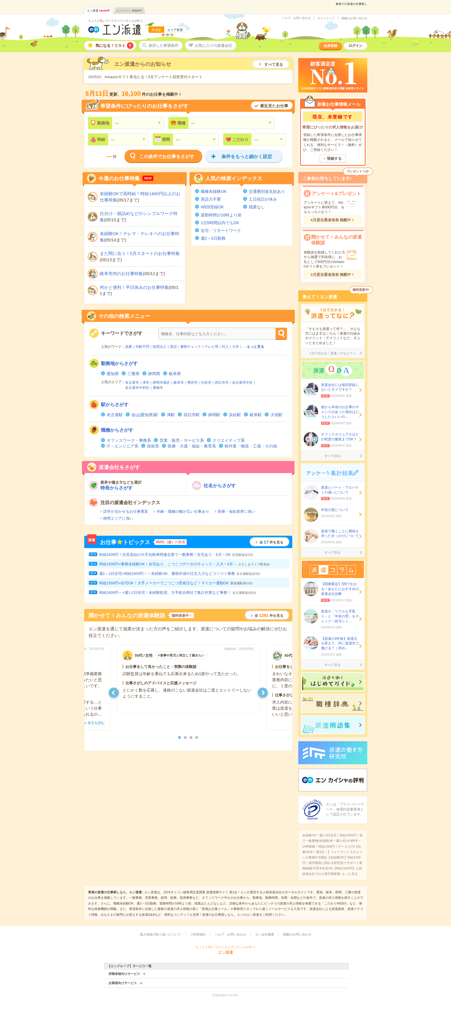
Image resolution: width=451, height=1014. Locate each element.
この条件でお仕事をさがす (166, 156)
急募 (128, 347)
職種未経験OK (214, 191)
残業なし (257, 207)
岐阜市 (178, 383)
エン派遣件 (98, 10)
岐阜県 (175, 374)
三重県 (133, 374)
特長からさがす (116, 487)
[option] (188, 678)
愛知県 (113, 374)
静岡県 (154, 374)
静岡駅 (214, 415)
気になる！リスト (114, 45)
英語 (173, 347)
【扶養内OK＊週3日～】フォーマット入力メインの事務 (332, 852)
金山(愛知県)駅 (144, 415)
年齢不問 (142, 347)
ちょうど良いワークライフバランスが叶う (115, 20)
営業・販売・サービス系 (182, 440)
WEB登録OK (212, 207)
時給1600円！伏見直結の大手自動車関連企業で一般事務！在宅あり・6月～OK (176, 554)
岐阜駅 (256, 415)
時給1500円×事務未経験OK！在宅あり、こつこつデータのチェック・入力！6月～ (184, 564)
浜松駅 (235, 415)
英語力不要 (211, 199)
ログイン (355, 46)
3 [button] (191, 737)
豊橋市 (158, 388)
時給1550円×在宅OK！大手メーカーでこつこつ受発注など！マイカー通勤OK (176, 583)
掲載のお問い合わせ (354, 18)
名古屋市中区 (242, 383)
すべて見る (273, 64)
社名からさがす (220, 485)
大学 (235, 347)
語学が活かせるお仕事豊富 (125, 511)
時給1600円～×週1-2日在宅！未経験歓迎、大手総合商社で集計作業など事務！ (177, 592)
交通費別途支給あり (267, 191)
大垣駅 (276, 415)
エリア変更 (175, 30)
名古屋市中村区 (137, 388)
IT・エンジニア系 (122, 446)
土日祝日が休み (263, 199)
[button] (114, 692)
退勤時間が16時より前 (221, 215)
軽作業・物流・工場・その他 (251, 446)
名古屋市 (132, 383)
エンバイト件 (129, 10)
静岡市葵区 (161, 383)
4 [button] (196, 737)
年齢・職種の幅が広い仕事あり (183, 511)
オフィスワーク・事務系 (129, 440)
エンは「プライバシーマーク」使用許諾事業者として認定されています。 (345, 809)
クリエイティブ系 (229, 440)
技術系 (153, 446)
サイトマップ (326, 18)
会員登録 (330, 46)
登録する (334, 158)
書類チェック (190, 347)
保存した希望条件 (163, 45)
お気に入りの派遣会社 (213, 45)
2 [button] (185, 737)
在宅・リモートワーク (221, 230)
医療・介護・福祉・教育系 (192, 446)
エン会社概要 (264, 934)
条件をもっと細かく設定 (246, 156)
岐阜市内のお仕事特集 (121, 273)
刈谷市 (206, 383)
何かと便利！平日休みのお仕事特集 (134, 287)
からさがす (119, 363)
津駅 (171, 415)
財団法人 (160, 347)
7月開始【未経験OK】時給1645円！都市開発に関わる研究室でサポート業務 (332, 863)
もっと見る (255, 347)
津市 (145, 383)
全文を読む (96, 723)
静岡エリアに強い (118, 518)
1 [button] (179, 737)
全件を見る (271, 541)
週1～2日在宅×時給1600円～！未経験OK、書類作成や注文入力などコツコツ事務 (180, 573)
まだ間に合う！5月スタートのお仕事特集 (140, 253)
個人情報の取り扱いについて (160, 934)
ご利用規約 (198, 934)
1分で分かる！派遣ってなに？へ (332, 353)
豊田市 (192, 383)
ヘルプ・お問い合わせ (296, 18)
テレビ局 (211, 347)
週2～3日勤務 (213, 238)
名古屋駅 (115, 415)
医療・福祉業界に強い (236, 511)
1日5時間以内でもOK (220, 222)
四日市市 (222, 383)
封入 (225, 347)
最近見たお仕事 (274, 105)
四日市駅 (192, 415)
